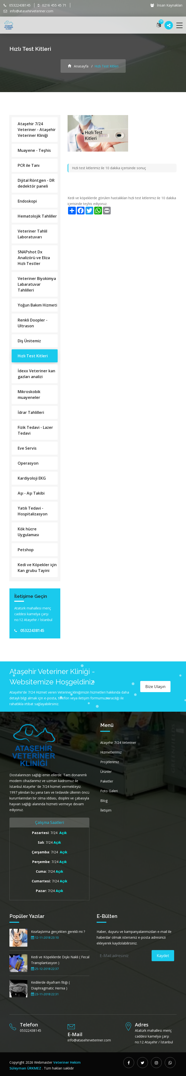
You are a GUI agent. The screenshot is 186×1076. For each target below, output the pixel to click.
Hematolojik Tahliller (37, 216)
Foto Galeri (109, 791)
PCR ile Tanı (28, 165)
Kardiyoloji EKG (32, 478)
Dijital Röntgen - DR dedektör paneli (36, 183)
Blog (104, 800)
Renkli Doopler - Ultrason (32, 323)
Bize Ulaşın (155, 686)
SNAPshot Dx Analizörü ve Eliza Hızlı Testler (34, 257)
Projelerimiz (109, 762)
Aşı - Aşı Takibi (31, 493)
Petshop (26, 549)
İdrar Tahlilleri (31, 412)
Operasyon (28, 463)
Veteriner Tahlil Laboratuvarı (32, 234)
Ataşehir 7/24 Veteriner (118, 742)
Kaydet (163, 955)
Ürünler (106, 771)
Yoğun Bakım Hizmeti (37, 305)
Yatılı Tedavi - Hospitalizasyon (32, 511)
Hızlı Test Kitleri (33, 356)
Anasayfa (78, 66)
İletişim (105, 810)
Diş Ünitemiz (29, 341)
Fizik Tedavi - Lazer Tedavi (35, 430)
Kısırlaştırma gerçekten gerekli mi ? (58, 931)
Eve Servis (27, 448)
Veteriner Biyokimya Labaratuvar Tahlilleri (37, 284)
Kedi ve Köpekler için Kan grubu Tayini (37, 567)
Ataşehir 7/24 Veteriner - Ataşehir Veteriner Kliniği (37, 129)
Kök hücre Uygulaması (28, 531)
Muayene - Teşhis (34, 150)
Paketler (106, 781)
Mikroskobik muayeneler (29, 394)
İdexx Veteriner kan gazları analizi (36, 373)
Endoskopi (27, 201)
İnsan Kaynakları (166, 5)
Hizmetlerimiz (111, 752)
